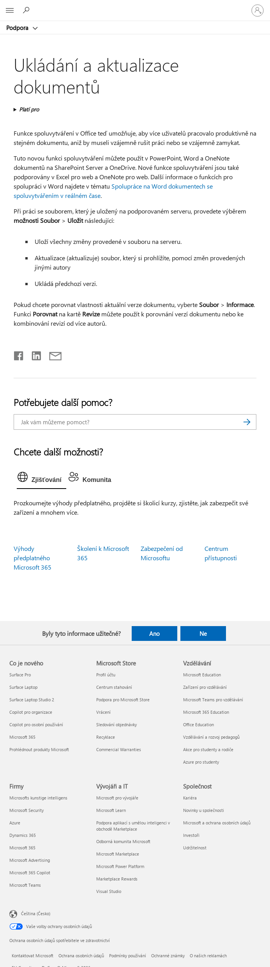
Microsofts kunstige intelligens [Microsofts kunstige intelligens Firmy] (38, 798)
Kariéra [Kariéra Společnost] (190, 798)
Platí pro (29, 109)
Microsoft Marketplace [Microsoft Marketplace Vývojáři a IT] (117, 854)
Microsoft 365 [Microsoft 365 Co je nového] (22, 737)
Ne (203, 633)
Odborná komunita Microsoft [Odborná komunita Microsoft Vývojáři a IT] (123, 841)
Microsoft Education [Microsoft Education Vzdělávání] (202, 675)
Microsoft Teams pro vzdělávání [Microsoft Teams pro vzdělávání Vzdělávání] (213, 699)
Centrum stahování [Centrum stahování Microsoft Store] (114, 687)
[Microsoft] (134, 6)
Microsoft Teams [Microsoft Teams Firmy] (25, 885)
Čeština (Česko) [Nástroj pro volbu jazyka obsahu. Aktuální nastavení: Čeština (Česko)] (35, 913)
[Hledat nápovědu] (27, 10)
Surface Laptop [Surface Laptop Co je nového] (23, 687)
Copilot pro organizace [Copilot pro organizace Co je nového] (30, 712)
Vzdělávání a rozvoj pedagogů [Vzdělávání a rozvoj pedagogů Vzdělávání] (211, 737)
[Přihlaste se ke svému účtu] (257, 10)
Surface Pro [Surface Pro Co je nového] (20, 675)
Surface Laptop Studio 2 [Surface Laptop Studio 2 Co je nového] (31, 699)
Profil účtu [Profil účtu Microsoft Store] (105, 675)
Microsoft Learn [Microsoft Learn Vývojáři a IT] (111, 810)
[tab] (41, 479)
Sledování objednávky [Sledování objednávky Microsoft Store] (116, 724)
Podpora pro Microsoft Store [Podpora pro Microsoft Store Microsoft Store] (123, 699)
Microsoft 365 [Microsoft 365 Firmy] (22, 848)
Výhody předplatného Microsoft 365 (32, 557)
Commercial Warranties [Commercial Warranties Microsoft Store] (118, 749)
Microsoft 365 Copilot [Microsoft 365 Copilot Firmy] (29, 872)
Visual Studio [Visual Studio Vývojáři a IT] (108, 891)
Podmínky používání (127, 955)
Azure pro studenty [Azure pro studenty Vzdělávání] (201, 762)
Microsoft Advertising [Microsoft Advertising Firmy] (29, 860)
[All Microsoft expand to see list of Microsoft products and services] (9, 10)
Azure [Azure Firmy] (14, 823)
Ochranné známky (168, 955)
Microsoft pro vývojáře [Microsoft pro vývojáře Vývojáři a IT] (117, 798)
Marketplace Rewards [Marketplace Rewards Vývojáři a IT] (117, 879)
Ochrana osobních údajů (81, 955)
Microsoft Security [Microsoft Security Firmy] (26, 810)
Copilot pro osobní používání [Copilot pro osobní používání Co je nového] (36, 724)
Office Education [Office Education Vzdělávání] (198, 724)
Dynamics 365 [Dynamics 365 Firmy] (22, 835)
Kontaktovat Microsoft (32, 955)
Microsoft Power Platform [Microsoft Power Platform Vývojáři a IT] (120, 866)
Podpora (18, 28)
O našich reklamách (208, 955)
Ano (154, 633)
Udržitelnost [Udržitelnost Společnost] (194, 848)
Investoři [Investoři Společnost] (191, 835)
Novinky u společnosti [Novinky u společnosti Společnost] (203, 810)
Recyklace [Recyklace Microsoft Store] (105, 737)
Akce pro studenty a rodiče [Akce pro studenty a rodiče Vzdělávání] (208, 749)
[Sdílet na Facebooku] (19, 354)
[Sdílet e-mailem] (52, 354)
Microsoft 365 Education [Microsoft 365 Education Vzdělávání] (206, 712)
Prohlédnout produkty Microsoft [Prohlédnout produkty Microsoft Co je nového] (39, 749)
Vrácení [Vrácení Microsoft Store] (103, 712)
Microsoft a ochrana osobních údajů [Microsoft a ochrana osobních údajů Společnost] (217, 823)
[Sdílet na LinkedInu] (33, 354)
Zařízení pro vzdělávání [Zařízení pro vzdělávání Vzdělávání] (205, 687)
